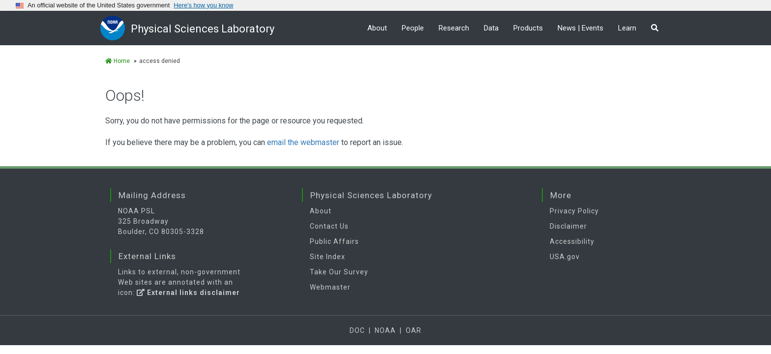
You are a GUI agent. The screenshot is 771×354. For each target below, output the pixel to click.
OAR (413, 330)
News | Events (580, 28)
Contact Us (329, 226)
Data (491, 28)
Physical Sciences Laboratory (202, 29)
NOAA (385, 330)
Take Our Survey (339, 272)
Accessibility (572, 241)
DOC (357, 330)
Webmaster (330, 287)
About (377, 28)
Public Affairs (334, 241)
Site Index (327, 257)
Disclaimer (568, 226)
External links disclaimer (188, 292)
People (413, 28)
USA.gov (565, 257)
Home (117, 61)
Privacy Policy (574, 211)
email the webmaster (303, 142)
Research (454, 28)
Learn (627, 28)
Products (528, 28)
